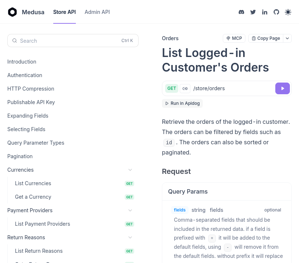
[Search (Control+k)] (73, 40)
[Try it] (282, 88)
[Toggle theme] (288, 12)
